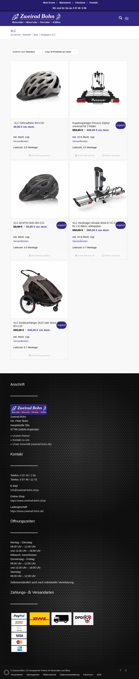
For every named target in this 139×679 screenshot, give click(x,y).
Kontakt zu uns (21, 439)
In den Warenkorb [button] (84, 155)
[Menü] (127, 18)
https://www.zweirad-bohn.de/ (27, 511)
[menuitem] (49, 3)
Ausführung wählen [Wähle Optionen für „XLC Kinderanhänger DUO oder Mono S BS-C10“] (39, 355)
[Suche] (118, 18)
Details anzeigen (111, 155)
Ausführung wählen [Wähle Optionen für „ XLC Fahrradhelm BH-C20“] (39, 155)
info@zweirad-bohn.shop (24, 490)
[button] (6, 672)
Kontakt (94, 2)
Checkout (80, 2)
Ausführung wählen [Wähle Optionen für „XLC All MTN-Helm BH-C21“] (39, 255)
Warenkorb (65, 2)
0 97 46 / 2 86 (28, 475)
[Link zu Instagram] (126, 670)
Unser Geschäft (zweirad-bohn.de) (32, 444)
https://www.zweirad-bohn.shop (28, 500)
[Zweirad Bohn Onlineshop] (57, 18)
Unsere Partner (21, 435)
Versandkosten (20, 141)
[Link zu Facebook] (120, 670)
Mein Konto (49, 2)
